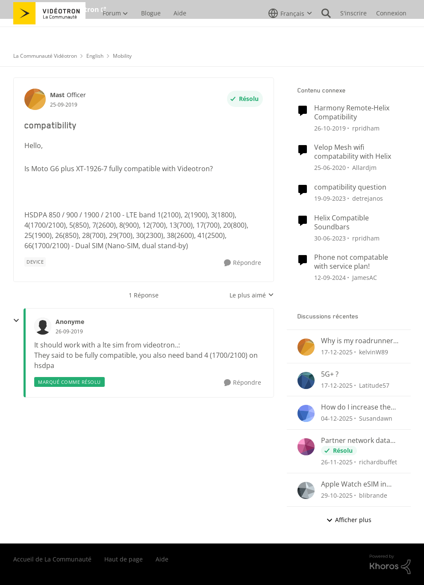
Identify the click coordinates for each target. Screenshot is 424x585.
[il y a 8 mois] (337, 495)
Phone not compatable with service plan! (351, 262)
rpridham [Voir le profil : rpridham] (366, 128)
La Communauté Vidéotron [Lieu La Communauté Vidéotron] (45, 55)
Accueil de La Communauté (52, 559)
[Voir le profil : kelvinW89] (306, 347)
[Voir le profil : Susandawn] (306, 413)
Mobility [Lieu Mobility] (122, 55)
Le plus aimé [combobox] (252, 295)
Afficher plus (348, 520)
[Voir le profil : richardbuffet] (306, 446)
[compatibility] (69, 332)
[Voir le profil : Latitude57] (306, 380)
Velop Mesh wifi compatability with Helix (352, 152)
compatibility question (350, 187)
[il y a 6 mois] (337, 351)
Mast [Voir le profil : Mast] (57, 95)
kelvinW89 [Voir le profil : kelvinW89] (373, 352)
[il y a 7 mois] (337, 418)
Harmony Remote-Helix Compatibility (351, 113)
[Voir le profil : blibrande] (306, 490)
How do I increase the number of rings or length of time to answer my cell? (360, 407)
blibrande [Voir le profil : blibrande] (373, 495)
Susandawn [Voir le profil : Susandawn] (375, 418)
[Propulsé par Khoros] (390, 564)
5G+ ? (330, 374)
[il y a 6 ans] (330, 127)
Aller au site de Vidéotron (56, 9)
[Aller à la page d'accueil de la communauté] (49, 32)
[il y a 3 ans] (330, 237)
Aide (162, 559)
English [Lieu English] (94, 55)
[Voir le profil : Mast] (35, 99)
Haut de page (123, 559)
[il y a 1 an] (330, 277)
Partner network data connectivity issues (355, 440)
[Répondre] (242, 263)
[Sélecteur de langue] (290, 32)
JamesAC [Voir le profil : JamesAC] (364, 277)
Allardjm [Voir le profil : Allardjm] (364, 167)
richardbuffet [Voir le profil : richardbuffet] (378, 462)
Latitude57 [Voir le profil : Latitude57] (374, 385)
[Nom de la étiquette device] (35, 262)
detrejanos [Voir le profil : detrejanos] (367, 198)
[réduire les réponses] (16, 320)
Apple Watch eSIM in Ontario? (353, 484)
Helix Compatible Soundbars (341, 223)
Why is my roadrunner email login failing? (357, 340)
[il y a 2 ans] (330, 198)
